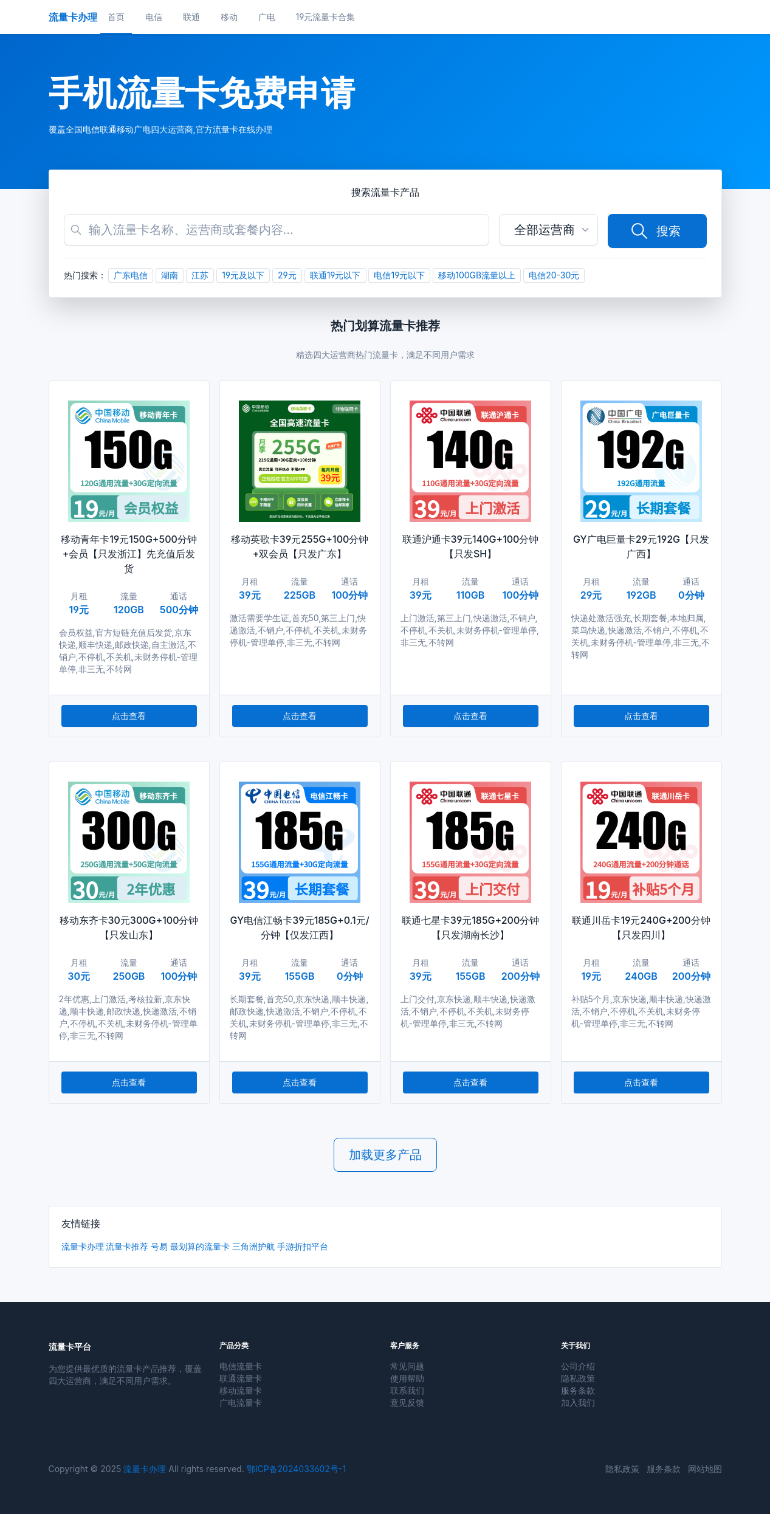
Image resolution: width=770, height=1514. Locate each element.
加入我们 (578, 1402)
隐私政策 (578, 1378)
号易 (159, 1246)
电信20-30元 (554, 275)
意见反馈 (407, 1402)
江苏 (199, 275)
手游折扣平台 (302, 1246)
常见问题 (407, 1366)
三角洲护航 (253, 1246)
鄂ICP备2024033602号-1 (296, 1469)
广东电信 (131, 275)
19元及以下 (243, 275)
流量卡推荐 (127, 1246)
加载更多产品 (385, 1155)
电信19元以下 (399, 275)
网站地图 (705, 1469)
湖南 (169, 275)
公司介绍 (578, 1366)
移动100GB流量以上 (476, 275)
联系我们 (407, 1390)
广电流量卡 (240, 1402)
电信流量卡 (240, 1366)
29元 (287, 275)
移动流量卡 (240, 1390)
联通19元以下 (335, 275)
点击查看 (129, 716)
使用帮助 (407, 1378)
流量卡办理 (82, 1246)
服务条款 (578, 1390)
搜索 (655, 231)
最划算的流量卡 (200, 1246)
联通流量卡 (240, 1378)
